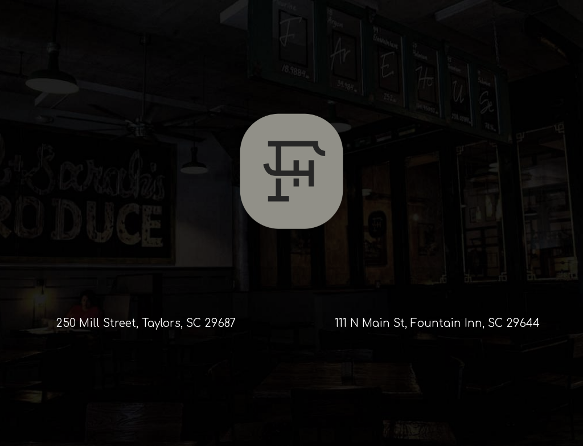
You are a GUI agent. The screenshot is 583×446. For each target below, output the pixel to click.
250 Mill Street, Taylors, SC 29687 (146, 323)
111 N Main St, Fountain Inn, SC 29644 (437, 323)
